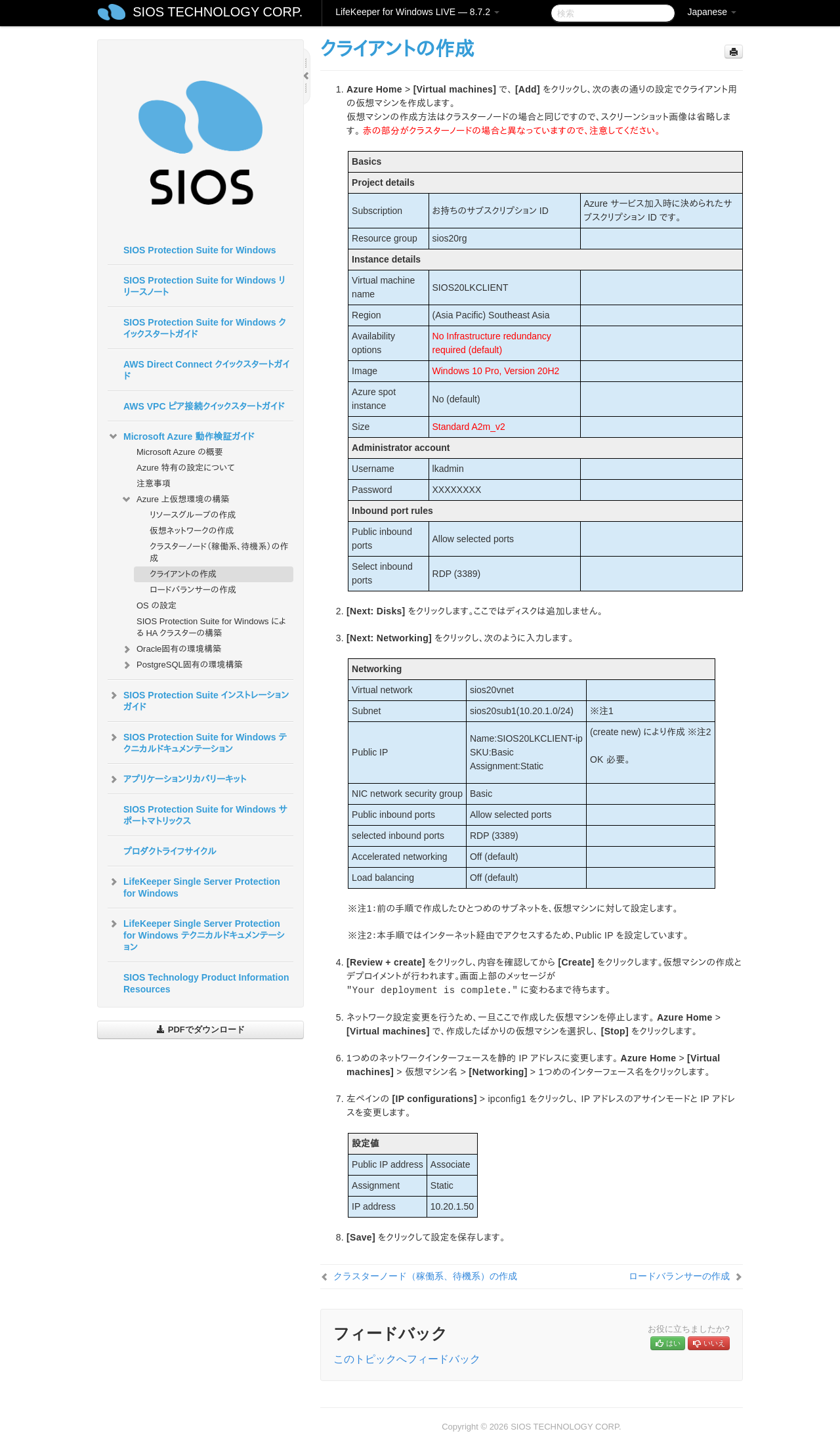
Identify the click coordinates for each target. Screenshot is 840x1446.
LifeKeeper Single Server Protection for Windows (194, 886)
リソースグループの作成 (193, 515)
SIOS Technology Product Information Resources (206, 983)
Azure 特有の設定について (185, 468)
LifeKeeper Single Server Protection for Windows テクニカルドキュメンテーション (196, 934)
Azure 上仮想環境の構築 (175, 499)
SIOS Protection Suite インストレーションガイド (198, 699)
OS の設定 (156, 605)
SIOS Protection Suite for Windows (199, 250)
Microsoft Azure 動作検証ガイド (181, 436)
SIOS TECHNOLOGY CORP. (218, 12)
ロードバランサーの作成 (193, 590)
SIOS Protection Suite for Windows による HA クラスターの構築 (211, 627)
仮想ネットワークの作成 (192, 531)
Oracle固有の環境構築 (171, 649)
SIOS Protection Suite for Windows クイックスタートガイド (204, 328)
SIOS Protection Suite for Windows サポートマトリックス (205, 815)
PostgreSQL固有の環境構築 (181, 665)
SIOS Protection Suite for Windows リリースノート (204, 286)
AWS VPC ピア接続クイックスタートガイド (203, 406)
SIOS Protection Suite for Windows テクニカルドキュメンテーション (197, 741)
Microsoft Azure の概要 (179, 452)
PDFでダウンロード (200, 1029)
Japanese (711, 12)
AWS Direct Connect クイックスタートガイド (206, 370)
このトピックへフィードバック (406, 1359)
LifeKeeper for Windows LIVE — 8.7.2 (417, 12)
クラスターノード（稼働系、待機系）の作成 (219, 552)
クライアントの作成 (183, 574)
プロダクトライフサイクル (170, 851)
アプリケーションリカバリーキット (177, 779)
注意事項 (153, 483)
